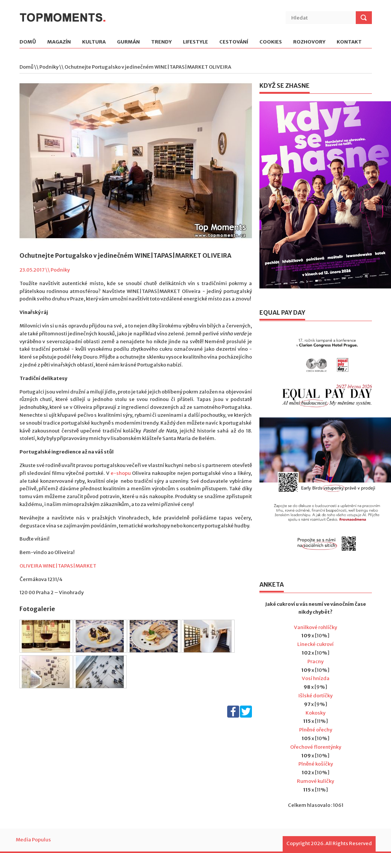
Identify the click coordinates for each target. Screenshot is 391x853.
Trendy (161, 42)
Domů (27, 42)
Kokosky (315, 713)
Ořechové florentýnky (315, 747)
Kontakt (349, 42)
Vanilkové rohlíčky (315, 627)
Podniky (48, 67)
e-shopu (121, 473)
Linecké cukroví (315, 644)
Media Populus (33, 839)
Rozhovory (309, 42)
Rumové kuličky (315, 781)
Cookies (270, 42)
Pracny (315, 661)
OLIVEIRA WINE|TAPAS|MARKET (57, 566)
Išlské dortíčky (315, 695)
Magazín (59, 42)
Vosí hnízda (316, 678)
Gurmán (128, 42)
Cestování (233, 42)
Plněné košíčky (315, 764)
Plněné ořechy (315, 730)
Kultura (94, 42)
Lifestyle (195, 42)
